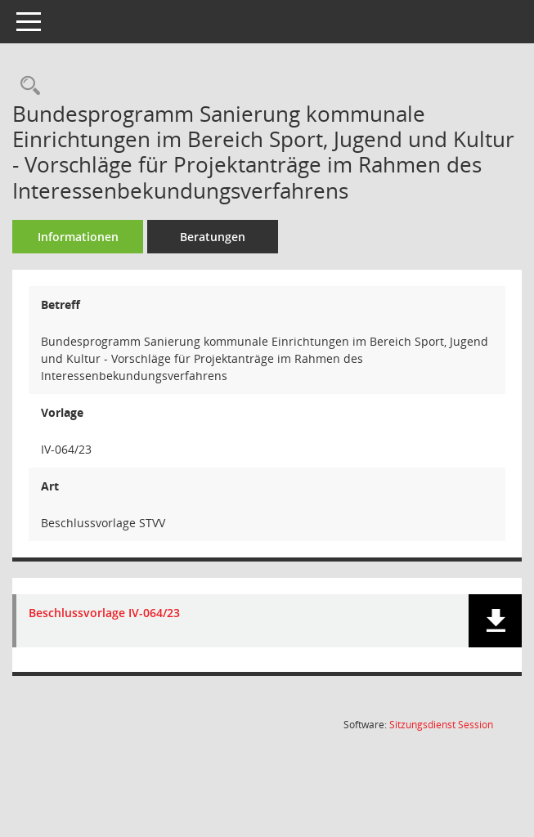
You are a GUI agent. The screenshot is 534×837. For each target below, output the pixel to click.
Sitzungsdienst (441, 725)
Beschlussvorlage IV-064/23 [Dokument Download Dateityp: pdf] (104, 613)
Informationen (78, 236)
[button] (495, 620)
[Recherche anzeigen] (26, 86)
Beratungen (212, 236)
